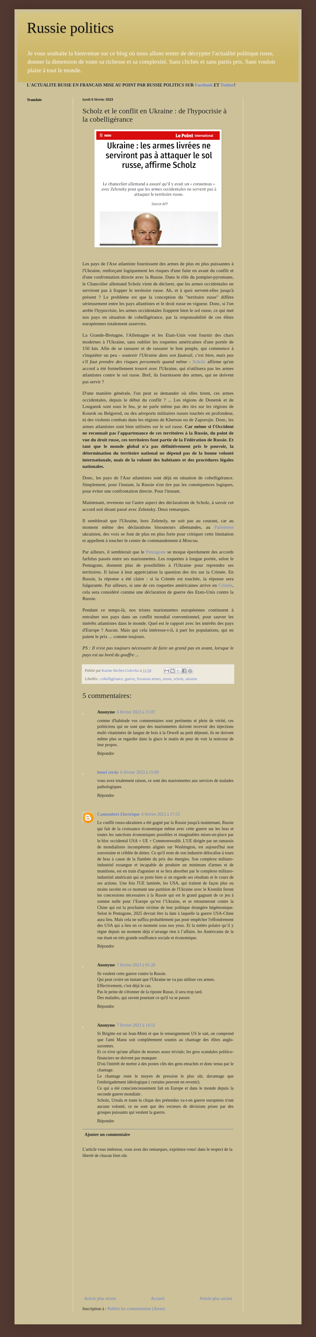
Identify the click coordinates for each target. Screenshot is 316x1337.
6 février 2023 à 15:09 (139, 772)
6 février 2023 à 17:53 (160, 814)
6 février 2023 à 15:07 (136, 712)
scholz (179, 679)
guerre (130, 679)
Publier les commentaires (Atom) (136, 1308)
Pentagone (156, 551)
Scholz (199, 361)
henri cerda (107, 772)
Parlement (224, 527)
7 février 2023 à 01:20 (136, 965)
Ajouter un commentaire (107, 1134)
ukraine (191, 679)
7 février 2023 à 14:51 (136, 1025)
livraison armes (149, 679)
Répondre (105, 753)
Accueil (157, 1298)
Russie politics (70, 27)
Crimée (225, 585)
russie (167, 679)
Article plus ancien (215, 1298)
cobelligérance (111, 679)
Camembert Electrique (118, 814)
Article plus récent (100, 1298)
